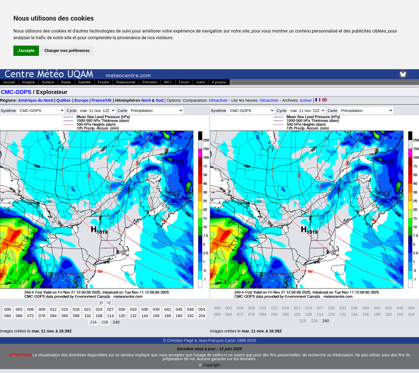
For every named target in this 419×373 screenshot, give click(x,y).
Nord (146, 100)
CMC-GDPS (16, 92)
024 (99, 309)
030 (121, 309)
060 (7, 316)
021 (87, 309)
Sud (159, 100)
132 (133, 316)
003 (19, 309)
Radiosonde (125, 82)
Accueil (9, 82)
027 (110, 309)
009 (41, 309)
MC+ (168, 82)
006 (30, 309)
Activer (305, 100)
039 (156, 309)
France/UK (102, 100)
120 (121, 316)
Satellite (84, 82)
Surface (48, 82)
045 (179, 309)
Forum (184, 82)
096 (76, 316)
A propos (219, 82)
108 (99, 316)
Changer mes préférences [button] (67, 50)
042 (167, 309)
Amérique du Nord (35, 100)
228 (104, 322)
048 (190, 309)
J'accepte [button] (26, 50)
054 (201, 309)
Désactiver (218, 100)
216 (93, 322)
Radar (66, 82)
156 (156, 316)
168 (167, 316)
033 (133, 309)
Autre (200, 82)
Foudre (103, 82)
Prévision (149, 82)
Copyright (211, 365)
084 (53, 316)
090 (64, 316)
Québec (64, 100)
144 (144, 316)
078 (41, 316)
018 (76, 309)
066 (19, 316)
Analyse (28, 82)
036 (144, 309)
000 (7, 309)
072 (30, 316)
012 (53, 309)
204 (201, 316)
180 (179, 316)
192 (190, 316)
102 (87, 316)
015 (64, 309)
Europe (81, 100)
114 (110, 316)
